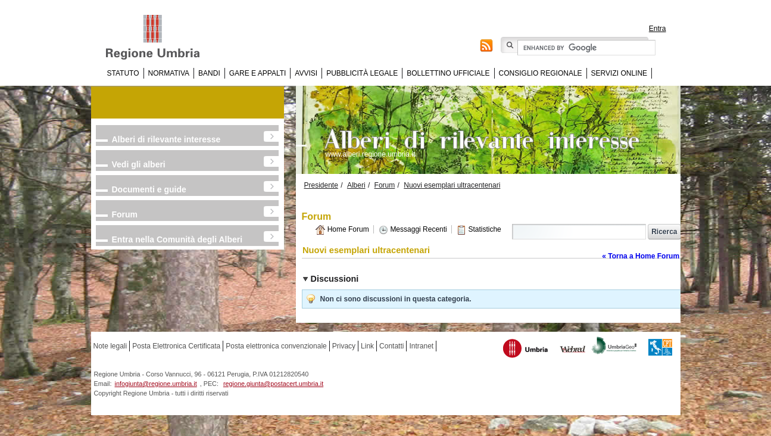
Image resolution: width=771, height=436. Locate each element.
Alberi (356, 185)
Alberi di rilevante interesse (166, 139)
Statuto (123, 73)
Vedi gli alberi (139, 164)
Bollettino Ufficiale (448, 73)
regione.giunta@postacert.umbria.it (273, 383)
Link (367, 346)
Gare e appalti (257, 73)
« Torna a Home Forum (640, 256)
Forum (125, 214)
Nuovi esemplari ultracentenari (452, 185)
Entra (657, 28)
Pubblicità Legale (362, 73)
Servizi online (619, 73)
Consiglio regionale (540, 73)
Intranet (421, 346)
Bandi (209, 73)
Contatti (391, 346)
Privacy (343, 346)
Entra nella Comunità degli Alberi (177, 239)
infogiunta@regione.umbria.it (156, 383)
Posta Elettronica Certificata (176, 346)
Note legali (110, 346)
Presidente (321, 185)
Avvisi (306, 73)
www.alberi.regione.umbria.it (371, 154)
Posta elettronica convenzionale (276, 346)
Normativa (169, 73)
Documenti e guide (149, 189)
